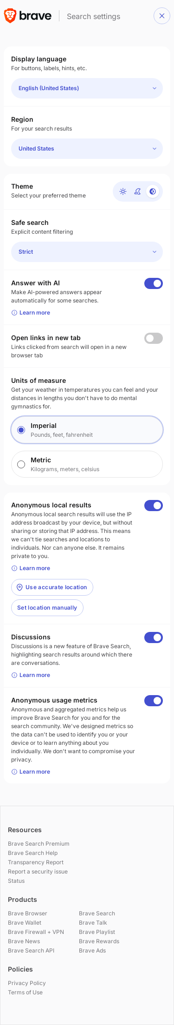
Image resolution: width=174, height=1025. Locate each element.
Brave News (24, 941)
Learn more (30, 312)
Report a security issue (38, 871)
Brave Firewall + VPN (36, 931)
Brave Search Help (33, 852)
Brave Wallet (24, 922)
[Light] (122, 191)
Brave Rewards (99, 941)
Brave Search (97, 913)
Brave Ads (92, 950)
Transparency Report (36, 862)
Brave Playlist (97, 931)
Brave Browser (27, 913)
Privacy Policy (27, 982)
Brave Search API (31, 950)
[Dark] (137, 191)
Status (16, 880)
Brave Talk (93, 922)
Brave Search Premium (39, 843)
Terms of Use (25, 992)
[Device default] (152, 191)
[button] (162, 15)
